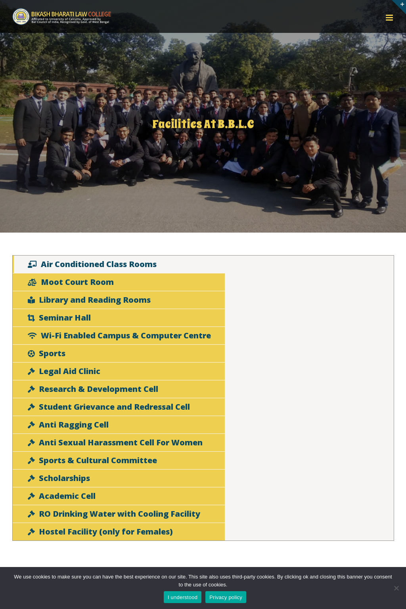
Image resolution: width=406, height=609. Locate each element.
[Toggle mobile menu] (390, 17)
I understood (182, 597)
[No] (396, 588)
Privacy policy (225, 597)
